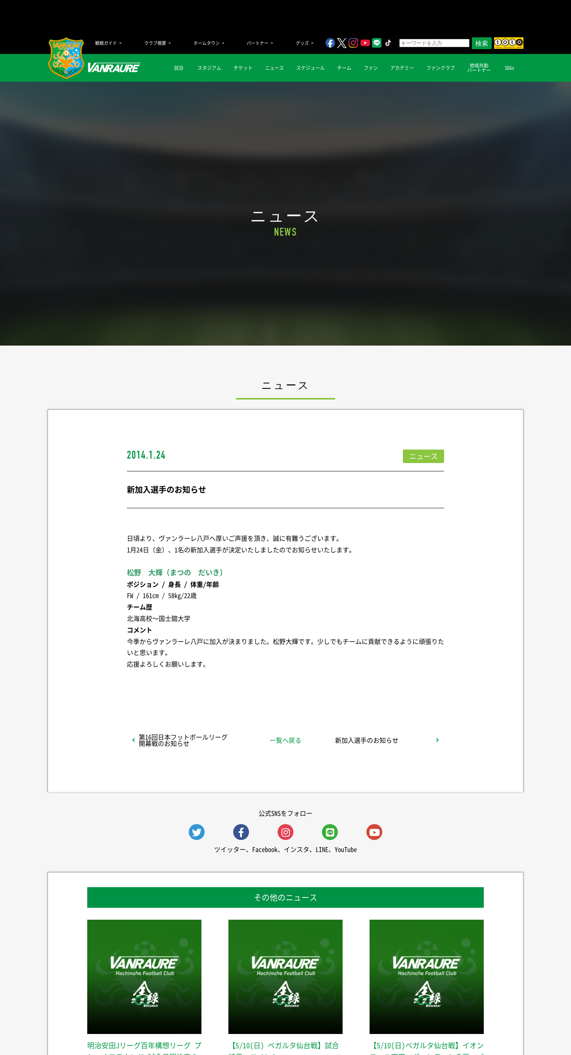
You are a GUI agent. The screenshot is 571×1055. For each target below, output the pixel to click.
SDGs (509, 67)
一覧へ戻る (285, 740)
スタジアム (209, 67)
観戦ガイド (106, 43)
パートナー (257, 43)
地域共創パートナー (479, 68)
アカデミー (402, 67)
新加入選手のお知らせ (367, 740)
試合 (179, 67)
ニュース (274, 67)
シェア (189, 685)
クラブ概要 (155, 43)
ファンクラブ (440, 67)
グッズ (302, 43)
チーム (344, 67)
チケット (243, 67)
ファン (371, 67)
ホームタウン (207, 43)
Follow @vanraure (365, 685)
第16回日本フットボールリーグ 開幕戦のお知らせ (183, 740)
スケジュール (310, 67)
